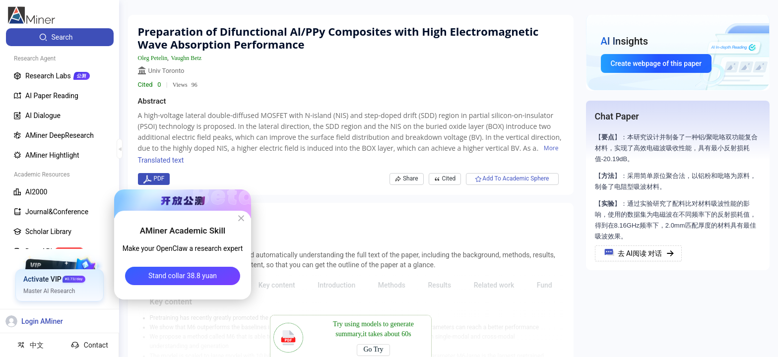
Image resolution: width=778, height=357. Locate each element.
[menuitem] (60, 37)
